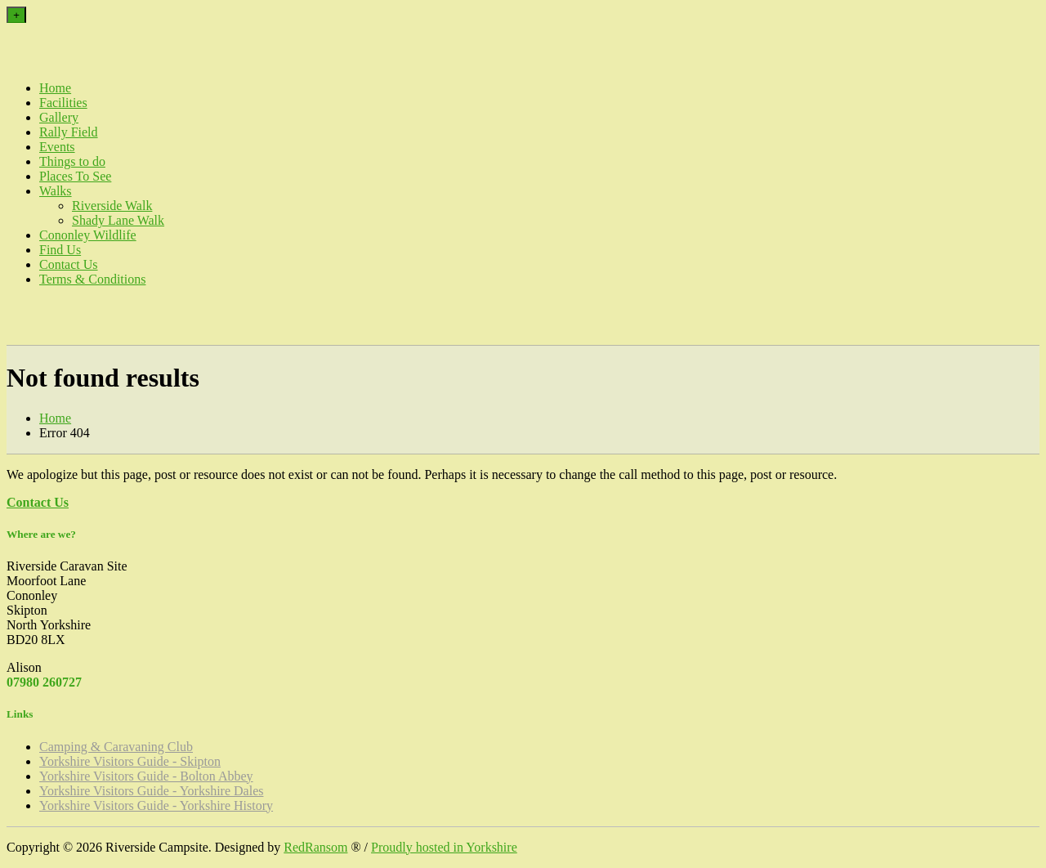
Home (55, 88)
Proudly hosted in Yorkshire (444, 847)
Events (57, 147)
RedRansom (315, 847)
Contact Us (68, 264)
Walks (55, 191)
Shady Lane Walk (118, 220)
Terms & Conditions (92, 279)
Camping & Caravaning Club (116, 747)
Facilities (63, 103)
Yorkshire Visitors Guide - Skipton (130, 761)
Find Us (60, 250)
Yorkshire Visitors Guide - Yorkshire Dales (151, 791)
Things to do (72, 161)
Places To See (75, 176)
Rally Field (68, 132)
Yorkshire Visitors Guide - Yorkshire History (156, 805)
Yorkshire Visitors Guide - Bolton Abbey (146, 776)
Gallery (58, 117)
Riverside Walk (112, 206)
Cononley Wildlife (87, 235)
